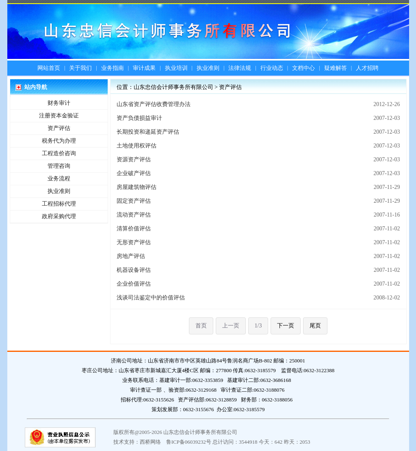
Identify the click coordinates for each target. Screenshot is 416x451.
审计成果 (144, 68)
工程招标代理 (59, 204)
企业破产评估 (134, 173)
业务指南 (112, 68)
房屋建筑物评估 (136, 187)
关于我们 (80, 68)
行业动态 (271, 68)
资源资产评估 (134, 159)
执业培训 (176, 68)
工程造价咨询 (59, 153)
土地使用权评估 (136, 146)
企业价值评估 (134, 284)
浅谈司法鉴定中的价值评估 (151, 298)
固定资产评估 (134, 201)
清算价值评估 (134, 229)
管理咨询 (59, 166)
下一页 (285, 326)
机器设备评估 (134, 270)
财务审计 (59, 103)
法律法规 (239, 68)
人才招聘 (367, 68)
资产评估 (59, 128)
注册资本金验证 (59, 116)
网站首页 (48, 68)
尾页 (315, 326)
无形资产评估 (134, 242)
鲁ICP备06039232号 (188, 442)
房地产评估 (131, 256)
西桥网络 (150, 442)
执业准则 (208, 68)
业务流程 (59, 179)
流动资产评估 (134, 215)
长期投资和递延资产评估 (148, 132)
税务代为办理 (59, 141)
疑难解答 (335, 68)
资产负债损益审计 (139, 118)
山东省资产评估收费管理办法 (154, 104)
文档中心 (303, 68)
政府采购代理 (59, 216)
